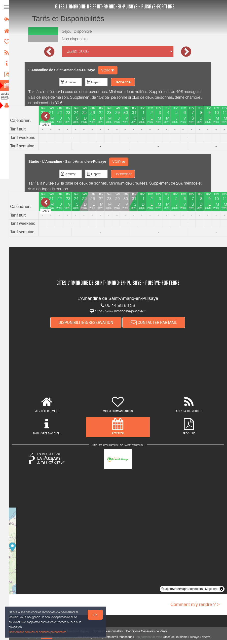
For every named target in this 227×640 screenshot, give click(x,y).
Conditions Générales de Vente (149, 631)
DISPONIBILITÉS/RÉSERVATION (88, 322)
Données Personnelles (110, 631)
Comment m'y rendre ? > (195, 604)
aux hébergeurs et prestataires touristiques (108, 637)
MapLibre (211, 589)
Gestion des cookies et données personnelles (38, 632)
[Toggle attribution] (222, 589)
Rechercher (125, 82)
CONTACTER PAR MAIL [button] (156, 322)
